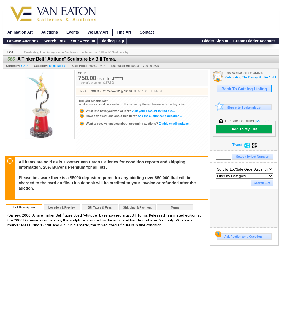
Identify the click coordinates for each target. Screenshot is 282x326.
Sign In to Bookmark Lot (239, 107)
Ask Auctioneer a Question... (240, 235)
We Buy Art (98, 32)
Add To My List (244, 129)
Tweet (237, 145)
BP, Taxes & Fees (100, 207)
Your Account (82, 41)
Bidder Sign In (215, 41)
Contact (147, 32)
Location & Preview (61, 207)
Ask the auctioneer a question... (130, 115)
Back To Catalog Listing (244, 89)
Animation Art (20, 32)
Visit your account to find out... (127, 111)
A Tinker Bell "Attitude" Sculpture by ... (107, 52)
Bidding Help (112, 41)
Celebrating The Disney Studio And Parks (51, 52)
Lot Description (24, 207)
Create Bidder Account (254, 41)
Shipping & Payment (137, 207)
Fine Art (124, 32)
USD (24, 65)
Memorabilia (57, 65)
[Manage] (263, 121)
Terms (175, 207)
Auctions (49, 32)
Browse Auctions (23, 41)
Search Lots (55, 41)
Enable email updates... (135, 123)
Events (72, 32)
